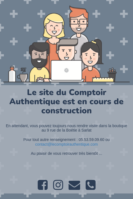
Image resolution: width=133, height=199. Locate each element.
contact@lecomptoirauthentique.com (66, 144)
